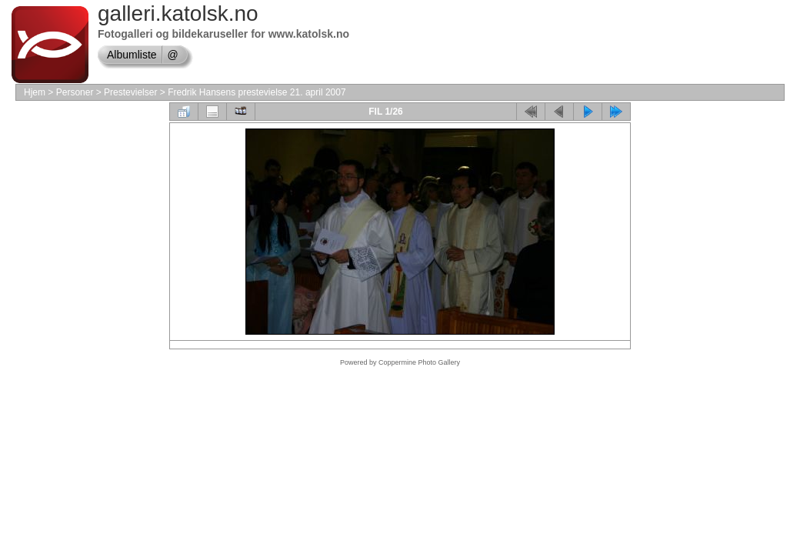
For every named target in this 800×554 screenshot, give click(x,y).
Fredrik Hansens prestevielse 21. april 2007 (256, 92)
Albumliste (132, 54)
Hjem (34, 92)
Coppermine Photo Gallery (419, 362)
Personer (75, 92)
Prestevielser (130, 92)
